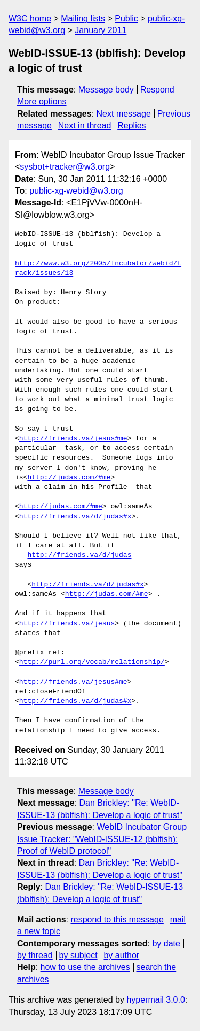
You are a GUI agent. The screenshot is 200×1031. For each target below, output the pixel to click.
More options (42, 101)
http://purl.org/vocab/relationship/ (92, 662)
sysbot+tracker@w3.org (65, 166)
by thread (35, 955)
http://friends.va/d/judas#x (75, 517)
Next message (124, 113)
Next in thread (84, 125)
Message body (106, 89)
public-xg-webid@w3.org (76, 190)
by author (121, 955)
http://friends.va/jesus (67, 624)
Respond (157, 89)
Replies (131, 125)
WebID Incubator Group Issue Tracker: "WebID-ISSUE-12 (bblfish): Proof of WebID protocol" (102, 839)
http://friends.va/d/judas (79, 555)
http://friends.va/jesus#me (73, 439)
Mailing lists (83, 18)
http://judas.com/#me (68, 478)
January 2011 (100, 30)
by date (166, 943)
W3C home (30, 18)
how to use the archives (85, 967)
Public (126, 18)
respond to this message (116, 919)
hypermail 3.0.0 (155, 999)
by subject (78, 955)
